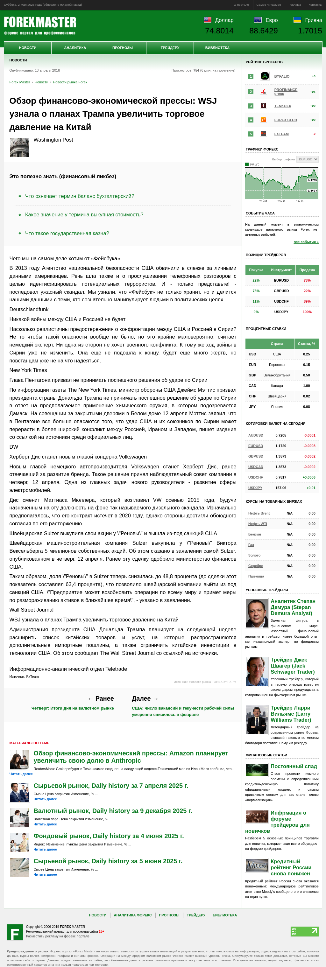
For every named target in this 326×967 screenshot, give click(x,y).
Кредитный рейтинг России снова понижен (291, 867)
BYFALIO (282, 76)
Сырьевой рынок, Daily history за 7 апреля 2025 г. (111, 785)
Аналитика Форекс (133, 915)
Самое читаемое (269, 4)
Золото (254, 555)
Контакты (315, 4)
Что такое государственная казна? (67, 233)
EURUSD (255, 446)
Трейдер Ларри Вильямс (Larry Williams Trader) (291, 714)
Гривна (313, 20)
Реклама (294, 4)
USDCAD (255, 467)
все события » (306, 242)
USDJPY (255, 488)
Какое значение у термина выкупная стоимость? (84, 214)
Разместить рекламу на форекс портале (57, 936)
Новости (27, 48)
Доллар (224, 20)
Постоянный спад (294, 766)
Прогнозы (122, 48)
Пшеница (256, 576)
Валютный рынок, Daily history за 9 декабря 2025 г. (113, 810)
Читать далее (21, 774)
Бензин (254, 534)
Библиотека (217, 48)
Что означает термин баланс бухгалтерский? (79, 196)
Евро (272, 20)
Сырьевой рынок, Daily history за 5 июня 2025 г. (108, 861)
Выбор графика (283, 159)
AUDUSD (255, 435)
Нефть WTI (257, 524)
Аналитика (75, 48)
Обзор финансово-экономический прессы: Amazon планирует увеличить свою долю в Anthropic (131, 757)
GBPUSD (255, 456)
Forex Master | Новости (40, 25)
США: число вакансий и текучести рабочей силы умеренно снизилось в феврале (183, 706)
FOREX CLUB (285, 120)
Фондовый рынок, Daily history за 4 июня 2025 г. (109, 835)
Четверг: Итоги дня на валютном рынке (73, 703)
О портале (241, 4)
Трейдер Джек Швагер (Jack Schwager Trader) (293, 666)
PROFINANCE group (286, 91)
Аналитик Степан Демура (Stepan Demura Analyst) (293, 607)
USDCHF (255, 477)
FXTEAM (281, 134)
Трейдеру (170, 48)
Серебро (255, 566)
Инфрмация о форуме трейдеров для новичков (277, 822)
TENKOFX (282, 106)
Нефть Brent (259, 513)
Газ (251, 545)
